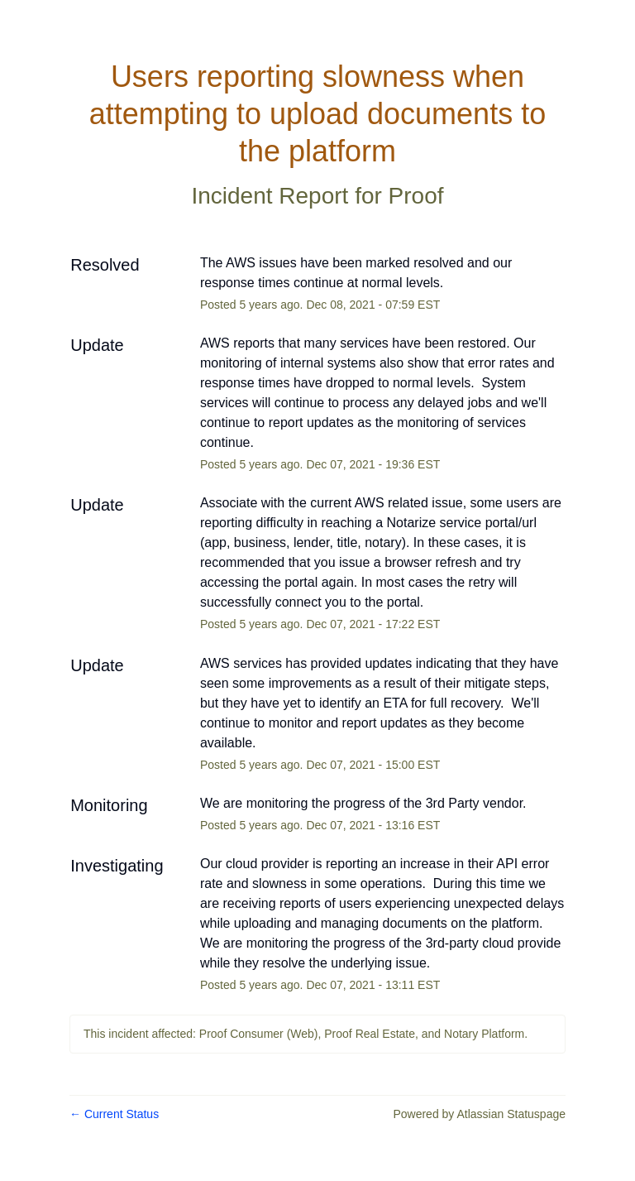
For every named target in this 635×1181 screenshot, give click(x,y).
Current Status (114, 1114)
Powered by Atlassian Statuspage (479, 1114)
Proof (416, 196)
